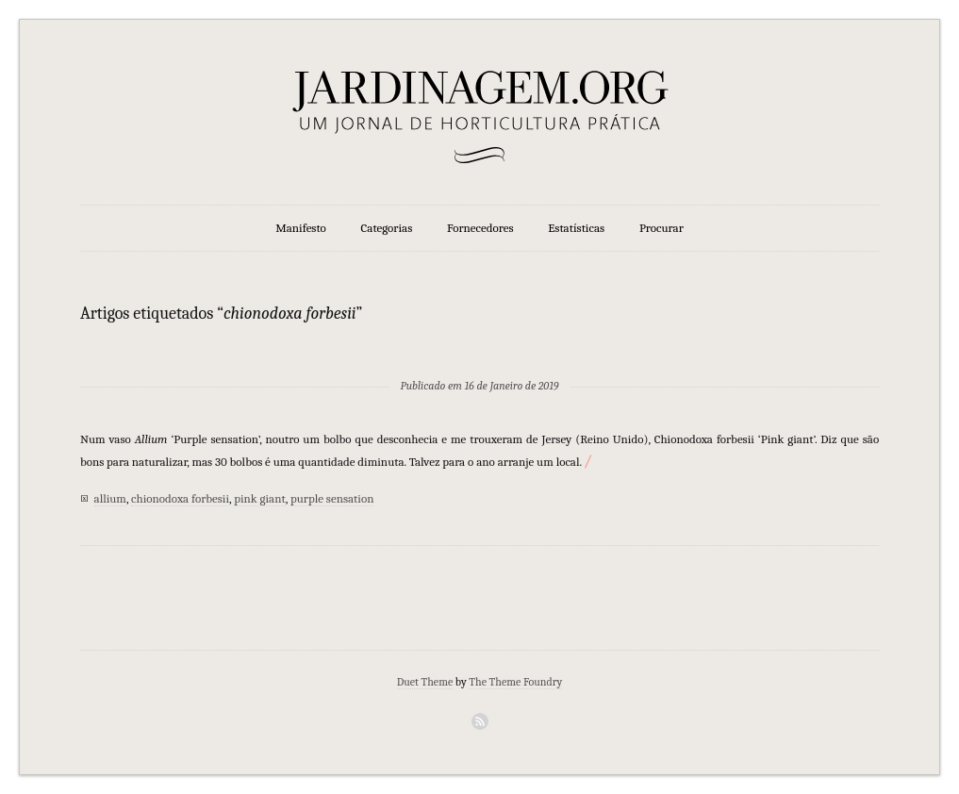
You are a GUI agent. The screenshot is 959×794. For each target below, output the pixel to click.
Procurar (661, 228)
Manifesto (300, 228)
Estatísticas (576, 228)
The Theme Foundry (515, 681)
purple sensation (332, 498)
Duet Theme (425, 681)
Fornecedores (480, 228)
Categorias (387, 228)
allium (110, 498)
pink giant (260, 498)
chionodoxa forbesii (180, 498)
